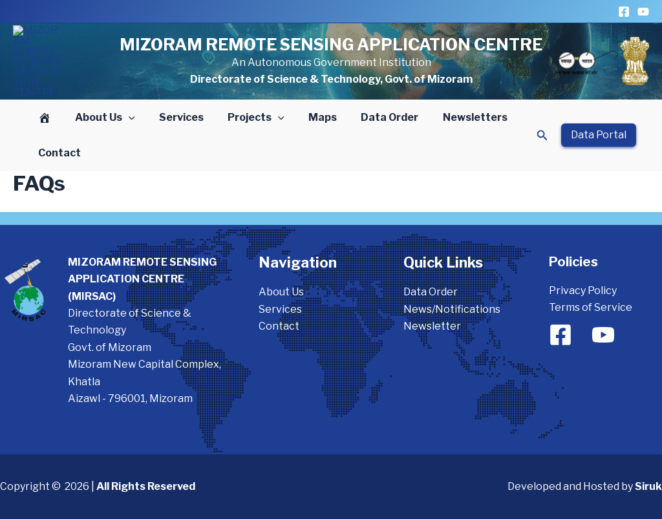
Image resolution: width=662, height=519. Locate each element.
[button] (123, 118)
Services (173, 118)
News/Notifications (451, 309)
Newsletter (432, 326)
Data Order (371, 118)
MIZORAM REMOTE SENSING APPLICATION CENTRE (331, 44)
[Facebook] (624, 11)
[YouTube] (643, 11)
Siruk (648, 487)
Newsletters (452, 118)
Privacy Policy (583, 290)
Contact (57, 153)
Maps (307, 118)
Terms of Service (590, 308)
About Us (100, 118)
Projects (244, 118)
